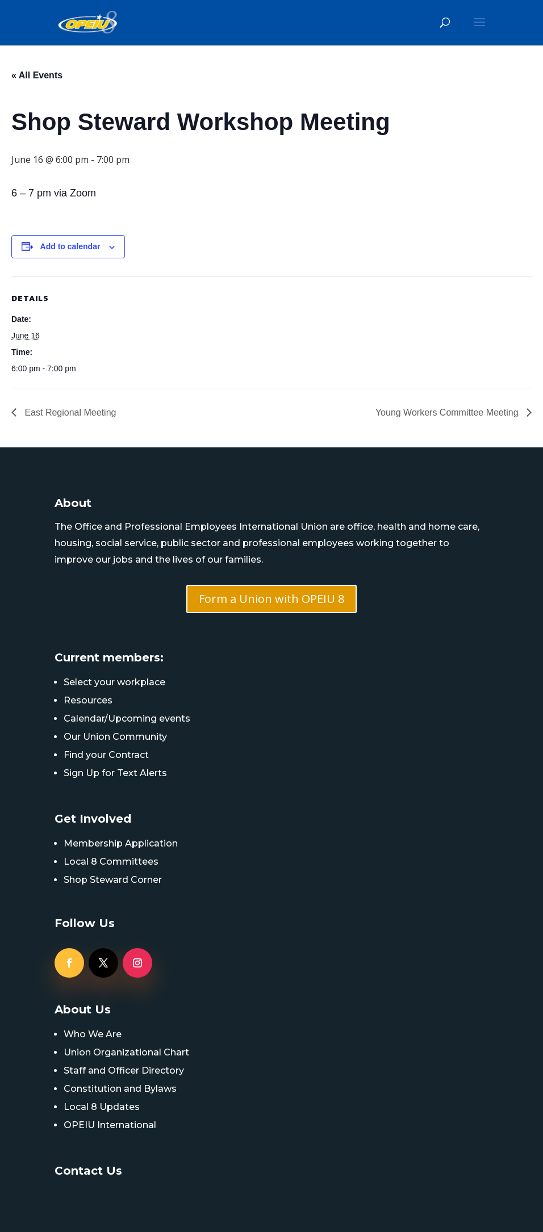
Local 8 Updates (102, 1106)
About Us (83, 1009)
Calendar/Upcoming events (127, 718)
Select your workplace (114, 682)
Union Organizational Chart (126, 1052)
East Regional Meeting (69, 412)
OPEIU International (110, 1125)
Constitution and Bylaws (120, 1088)
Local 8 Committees (111, 861)
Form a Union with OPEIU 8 (271, 598)
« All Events (36, 75)
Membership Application (121, 843)
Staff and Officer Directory (124, 1070)
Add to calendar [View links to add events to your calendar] (70, 246)
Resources (88, 700)
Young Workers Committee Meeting (448, 412)
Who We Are (93, 1034)
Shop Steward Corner (113, 879)
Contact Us (88, 1170)
